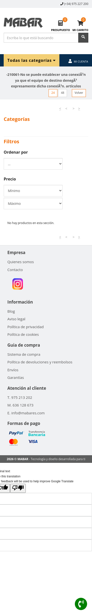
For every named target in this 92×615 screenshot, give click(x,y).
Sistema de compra (23, 354)
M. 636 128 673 (20, 405)
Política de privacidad (25, 326)
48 (62, 93)
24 (53, 93)
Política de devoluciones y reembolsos (39, 361)
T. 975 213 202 (19, 397)
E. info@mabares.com (26, 412)
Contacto (15, 269)
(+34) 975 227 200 (76, 4)
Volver (79, 93)
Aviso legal (16, 318)
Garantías (15, 377)
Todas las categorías (31, 60)
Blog (11, 311)
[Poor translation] (18, 488)
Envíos (12, 369)
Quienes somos (20, 261)
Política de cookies (23, 334)
